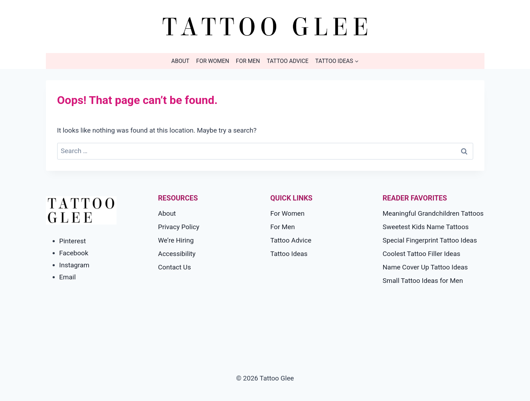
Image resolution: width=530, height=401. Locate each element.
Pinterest (72, 241)
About (180, 61)
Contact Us (174, 267)
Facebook (74, 253)
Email (67, 277)
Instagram (74, 265)
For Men (248, 61)
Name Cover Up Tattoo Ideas (425, 267)
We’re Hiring (176, 240)
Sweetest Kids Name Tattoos (426, 227)
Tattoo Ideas (289, 254)
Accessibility (177, 254)
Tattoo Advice (287, 61)
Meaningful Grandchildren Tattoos (433, 213)
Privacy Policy (179, 227)
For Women (212, 61)
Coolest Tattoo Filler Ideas (421, 254)
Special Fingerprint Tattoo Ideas (430, 240)
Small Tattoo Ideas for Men (423, 281)
